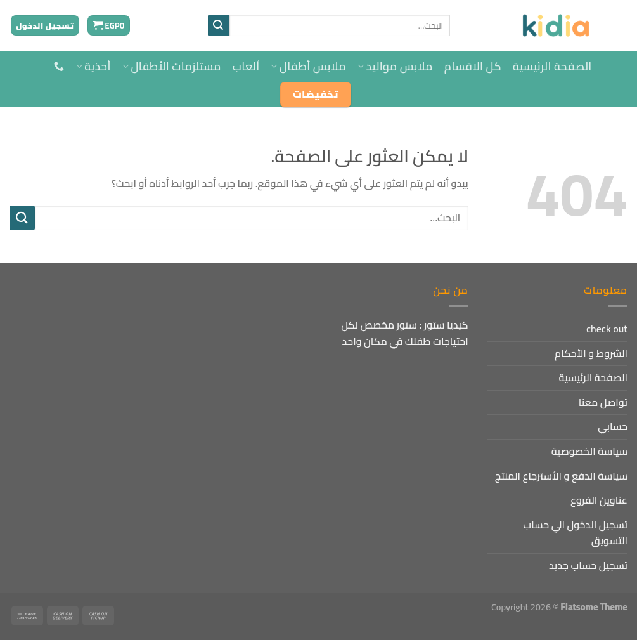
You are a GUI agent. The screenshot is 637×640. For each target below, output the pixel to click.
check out (606, 328)
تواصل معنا (603, 402)
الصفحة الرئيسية (552, 66)
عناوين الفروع (598, 499)
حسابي (612, 426)
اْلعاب (246, 66)
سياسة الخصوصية (589, 450)
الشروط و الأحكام (591, 353)
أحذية (93, 66)
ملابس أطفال (308, 66)
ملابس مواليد (395, 66)
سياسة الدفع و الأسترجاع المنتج (561, 475)
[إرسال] (218, 25)
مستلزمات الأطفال (171, 66)
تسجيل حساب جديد (588, 565)
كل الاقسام (472, 66)
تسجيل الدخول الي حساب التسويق (575, 533)
